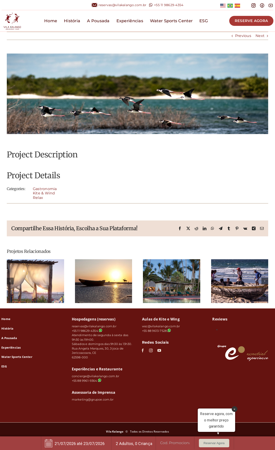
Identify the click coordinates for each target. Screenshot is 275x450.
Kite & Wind (44, 193)
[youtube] (159, 350)
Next (260, 36)
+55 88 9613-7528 (154, 331)
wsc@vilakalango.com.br (161, 326)
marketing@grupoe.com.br (93, 399)
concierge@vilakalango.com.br (95, 376)
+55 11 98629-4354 (168, 5)
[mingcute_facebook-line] (262, 4)
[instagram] (151, 350)
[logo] (12, 12)
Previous (243, 36)
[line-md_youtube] (270, 4)
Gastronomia (45, 189)
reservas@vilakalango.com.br (122, 5)
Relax (38, 198)
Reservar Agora (214, 443)
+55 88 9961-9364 (86, 380)
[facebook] (143, 350)
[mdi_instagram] (253, 4)
